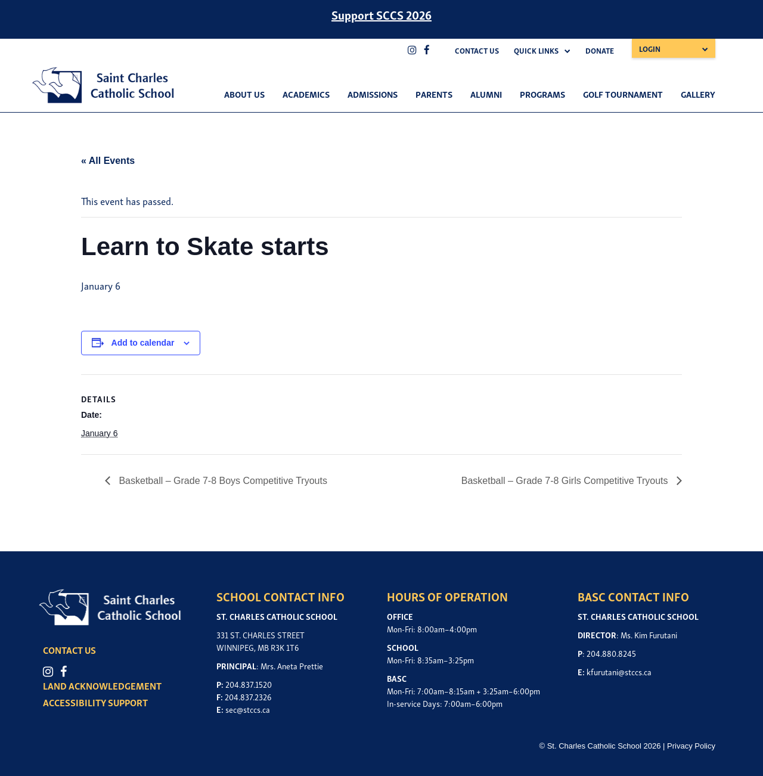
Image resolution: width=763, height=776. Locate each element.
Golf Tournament (623, 93)
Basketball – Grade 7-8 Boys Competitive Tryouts (221, 481)
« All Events (108, 161)
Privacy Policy (691, 745)
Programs (542, 93)
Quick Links (536, 50)
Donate (599, 50)
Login (649, 48)
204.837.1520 (248, 684)
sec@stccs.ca (247, 709)
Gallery (698, 93)
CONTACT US (71, 649)
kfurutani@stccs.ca (619, 671)
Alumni (486, 93)
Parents (433, 93)
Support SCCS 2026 (381, 14)
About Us (244, 93)
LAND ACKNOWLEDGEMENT (104, 686)
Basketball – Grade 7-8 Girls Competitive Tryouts (566, 481)
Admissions (373, 93)
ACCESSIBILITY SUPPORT (97, 702)
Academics (306, 93)
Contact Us (477, 50)
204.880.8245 (611, 653)
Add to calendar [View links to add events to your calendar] (143, 342)
